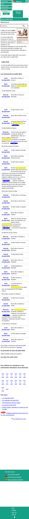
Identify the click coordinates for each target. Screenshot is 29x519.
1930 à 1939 (16, 375)
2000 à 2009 (20, 382)
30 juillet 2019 (6, 335)
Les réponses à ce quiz (19, 419)
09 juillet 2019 (6, 158)
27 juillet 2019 (6, 305)
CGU (13, 508)
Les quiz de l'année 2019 (9, 405)
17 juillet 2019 (6, 238)
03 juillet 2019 (6, 96)
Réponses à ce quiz (18, 12)
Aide (3, 4)
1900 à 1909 (3, 375)
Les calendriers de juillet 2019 (10, 400)
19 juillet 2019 (6, 250)
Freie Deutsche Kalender (14, 477)
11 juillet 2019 (6, 169)
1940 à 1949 (20, 375)
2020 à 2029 (3, 389)
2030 (7, 389)
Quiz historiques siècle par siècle (11, 402)
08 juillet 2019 (6, 152)
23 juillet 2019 (6, 273)
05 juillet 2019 (6, 117)
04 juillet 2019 (6, 111)
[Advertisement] (20, 6)
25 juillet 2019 (6, 285)
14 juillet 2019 (6, 208)
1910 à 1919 (7, 375)
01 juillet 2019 (6, 80)
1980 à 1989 (11, 382)
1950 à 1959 (24, 375)
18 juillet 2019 (6, 244)
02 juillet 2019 (6, 86)
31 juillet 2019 (6, 341)
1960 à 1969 (3, 382)
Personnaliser (5, 6)
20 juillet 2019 (6, 256)
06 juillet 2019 (6, 123)
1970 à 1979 (7, 382)
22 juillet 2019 (6, 267)
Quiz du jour (5, 1)
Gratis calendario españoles (15, 479)
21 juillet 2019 (6, 262)
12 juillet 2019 (6, 197)
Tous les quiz (5, 9)
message (19, 347)
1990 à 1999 (16, 382)
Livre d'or (14, 512)
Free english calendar (14, 474)
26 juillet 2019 (6, 299)
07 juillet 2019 (6, 134)
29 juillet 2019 (6, 329)
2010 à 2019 (24, 382)
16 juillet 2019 (6, 220)
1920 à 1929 (11, 375)
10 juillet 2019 (6, 163)
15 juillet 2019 (6, 214)
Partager (6, 13)
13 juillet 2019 (6, 203)
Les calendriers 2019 (8, 398)
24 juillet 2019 (6, 279)
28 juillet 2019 (6, 311)
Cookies (14, 510)
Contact (14, 514)
